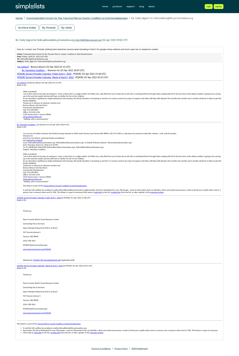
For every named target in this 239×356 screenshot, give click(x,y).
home (105, 6)
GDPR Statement (140, 348)
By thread (48, 28)
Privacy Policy (121, 348)
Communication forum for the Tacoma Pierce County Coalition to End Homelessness (77, 18)
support (131, 6)
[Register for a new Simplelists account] (218, 6)
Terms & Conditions (101, 348)
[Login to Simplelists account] (209, 6)
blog (141, 6)
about (151, 6)
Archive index (27, 28)
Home (19, 18)
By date (66, 28)
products (117, 6)
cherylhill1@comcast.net (88, 39)
